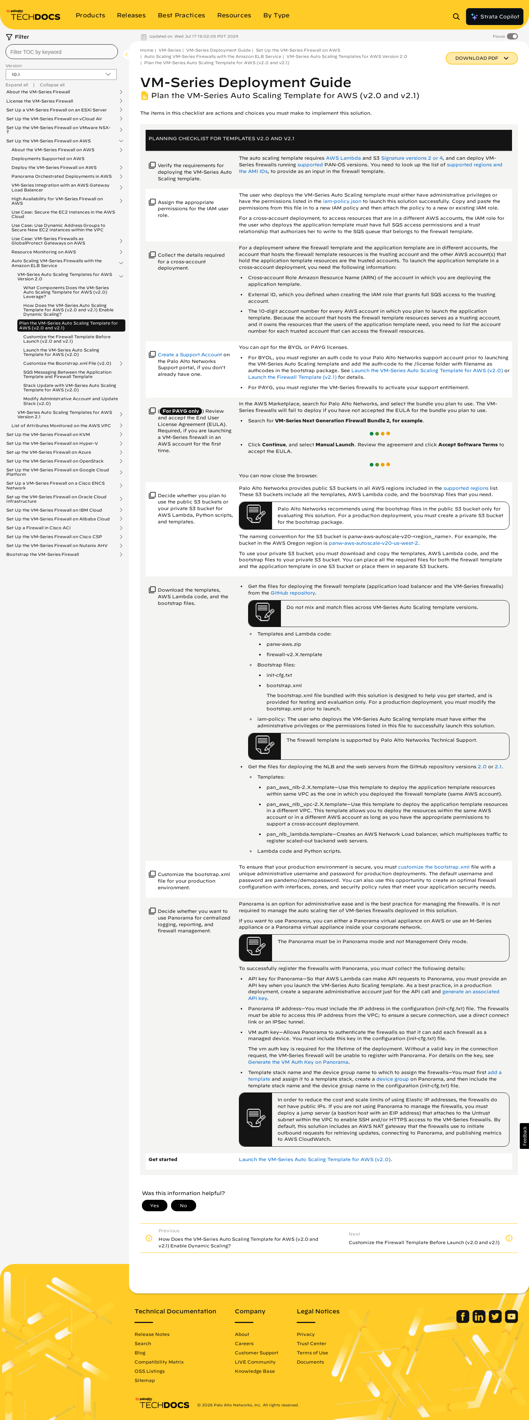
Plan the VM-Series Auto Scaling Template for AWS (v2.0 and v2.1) (68, 325)
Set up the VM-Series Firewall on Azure (48, 452)
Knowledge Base (255, 1371)
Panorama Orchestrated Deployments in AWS (61, 176)
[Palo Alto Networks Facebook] (463, 1321)
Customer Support (256, 1352)
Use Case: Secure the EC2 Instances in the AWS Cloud (63, 214)
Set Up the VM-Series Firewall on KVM (48, 434)
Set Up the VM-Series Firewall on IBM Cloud (54, 510)
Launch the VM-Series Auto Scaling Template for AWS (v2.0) (61, 352)
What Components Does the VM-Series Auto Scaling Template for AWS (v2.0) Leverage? (66, 292)
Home (146, 50)
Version (14, 65)
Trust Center (311, 1343)
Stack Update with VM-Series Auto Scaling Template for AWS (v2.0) (69, 387)
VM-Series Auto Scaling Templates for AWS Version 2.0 (64, 276)
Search (143, 1343)
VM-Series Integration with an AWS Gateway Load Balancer (60, 187)
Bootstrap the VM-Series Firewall (42, 554)
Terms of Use (312, 1352)
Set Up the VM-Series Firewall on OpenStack (55, 461)
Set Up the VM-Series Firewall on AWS (48, 141)
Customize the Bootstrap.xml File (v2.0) (67, 363)
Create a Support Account (190, 354)
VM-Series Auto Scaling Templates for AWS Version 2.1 (64, 414)
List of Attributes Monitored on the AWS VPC (61, 425)
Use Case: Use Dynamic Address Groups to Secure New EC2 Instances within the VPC (58, 227)
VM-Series (170, 50)
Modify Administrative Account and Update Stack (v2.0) (70, 400)
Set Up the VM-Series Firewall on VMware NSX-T (58, 129)
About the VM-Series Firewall (38, 92)
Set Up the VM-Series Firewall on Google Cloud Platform (57, 472)
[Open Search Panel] (458, 16)
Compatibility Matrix (159, 1361)
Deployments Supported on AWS (47, 158)
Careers (244, 1343)
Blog (140, 1352)
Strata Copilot (494, 16)
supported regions (465, 488)
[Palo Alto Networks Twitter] (496, 1321)
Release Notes (152, 1334)
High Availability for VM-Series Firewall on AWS (57, 201)
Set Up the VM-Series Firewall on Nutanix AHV (57, 545)
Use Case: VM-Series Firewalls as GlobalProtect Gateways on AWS (48, 240)
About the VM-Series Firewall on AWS (52, 150)
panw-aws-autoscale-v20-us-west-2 (373, 543)
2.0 (482, 766)
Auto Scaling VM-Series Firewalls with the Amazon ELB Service (56, 263)
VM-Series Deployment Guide (218, 50)
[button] (524, 1136)
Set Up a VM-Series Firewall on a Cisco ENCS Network (55, 485)
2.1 (498, 766)
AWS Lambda (343, 158)
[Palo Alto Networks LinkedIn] (480, 1321)
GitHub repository (293, 593)
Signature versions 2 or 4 (412, 158)
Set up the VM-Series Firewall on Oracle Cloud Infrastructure (56, 499)
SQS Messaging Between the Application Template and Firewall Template (67, 374)
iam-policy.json (342, 201)
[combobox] (62, 51)
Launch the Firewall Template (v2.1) (292, 377)
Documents (310, 1361)
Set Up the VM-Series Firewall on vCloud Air (54, 119)
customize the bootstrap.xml (434, 867)
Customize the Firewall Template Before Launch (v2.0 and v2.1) (67, 338)
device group (392, 1079)
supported (310, 164)
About (242, 1334)
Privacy (306, 1334)
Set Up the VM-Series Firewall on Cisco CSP (54, 536)
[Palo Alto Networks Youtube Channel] (511, 1321)
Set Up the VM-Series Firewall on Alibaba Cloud (58, 519)
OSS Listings (150, 1371)
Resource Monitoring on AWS (43, 252)
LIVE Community (255, 1361)
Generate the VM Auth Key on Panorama (298, 1062)
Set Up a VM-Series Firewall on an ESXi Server (56, 110)
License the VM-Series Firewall (39, 101)
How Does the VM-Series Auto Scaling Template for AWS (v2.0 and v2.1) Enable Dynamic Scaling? (68, 309)
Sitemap (145, 1380)
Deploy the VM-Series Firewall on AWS (54, 167)
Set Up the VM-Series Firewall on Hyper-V (52, 443)
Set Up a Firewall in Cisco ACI (38, 528)
